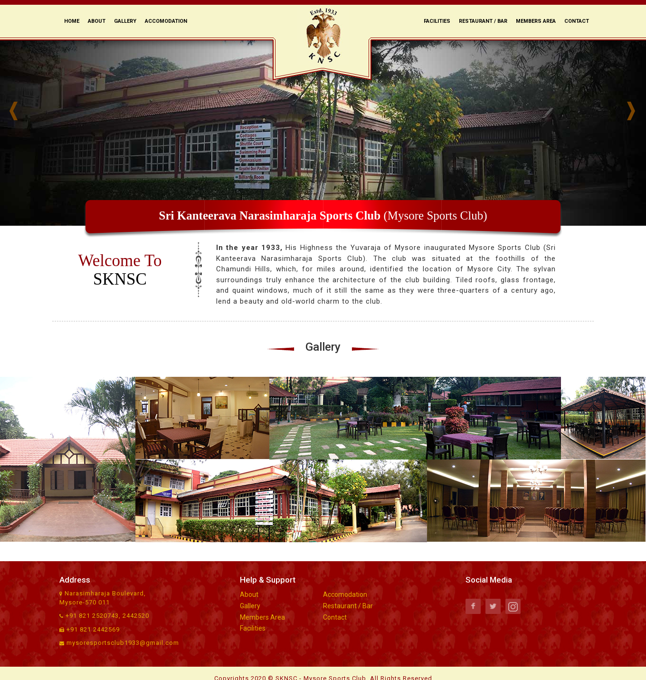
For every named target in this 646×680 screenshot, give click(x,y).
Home (71, 21)
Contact (576, 21)
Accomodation (166, 21)
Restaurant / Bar (483, 21)
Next (636, 111)
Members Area (536, 21)
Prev (19, 111)
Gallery (125, 21)
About (96, 21)
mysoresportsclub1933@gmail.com (122, 642)
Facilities (437, 21)
